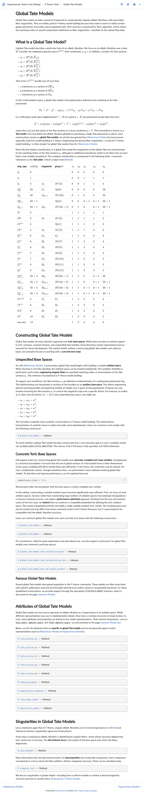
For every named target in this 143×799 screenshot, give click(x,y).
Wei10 (68, 160)
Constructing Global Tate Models (44, 335)
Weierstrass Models (97, 137)
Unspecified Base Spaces (34, 359)
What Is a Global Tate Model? (41, 42)
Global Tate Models (34, 13)
